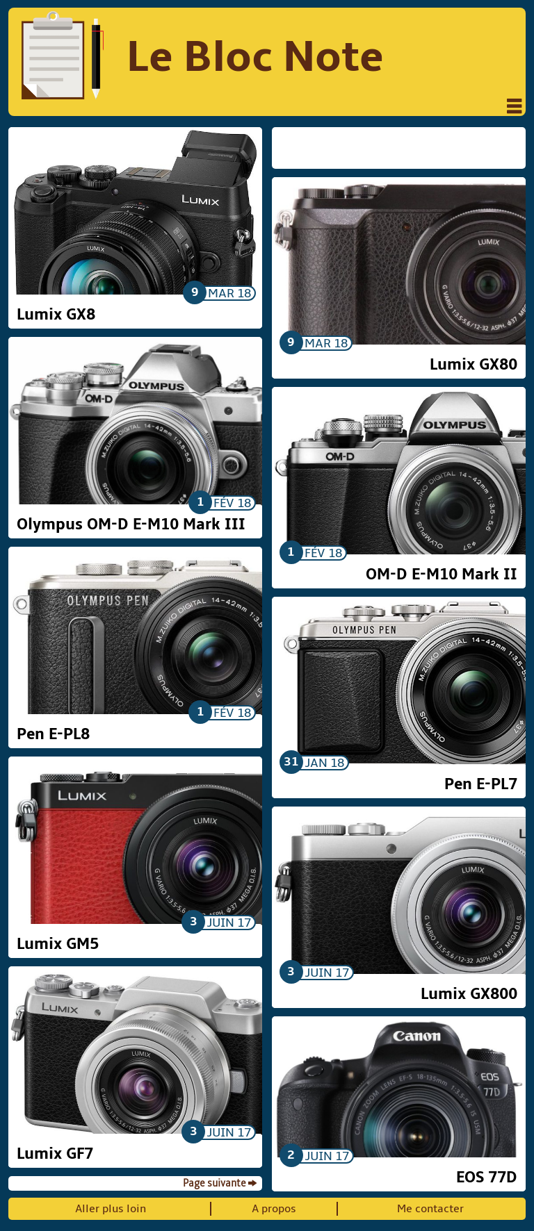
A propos (274, 1209)
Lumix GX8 (56, 314)
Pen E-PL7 (480, 784)
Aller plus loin (110, 1209)
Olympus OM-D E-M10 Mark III (131, 524)
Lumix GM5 (58, 944)
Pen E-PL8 (53, 734)
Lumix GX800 (469, 994)
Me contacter (430, 1209)
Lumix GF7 (55, 1154)
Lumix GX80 (473, 364)
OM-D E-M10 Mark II (441, 574)
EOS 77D (486, 1177)
